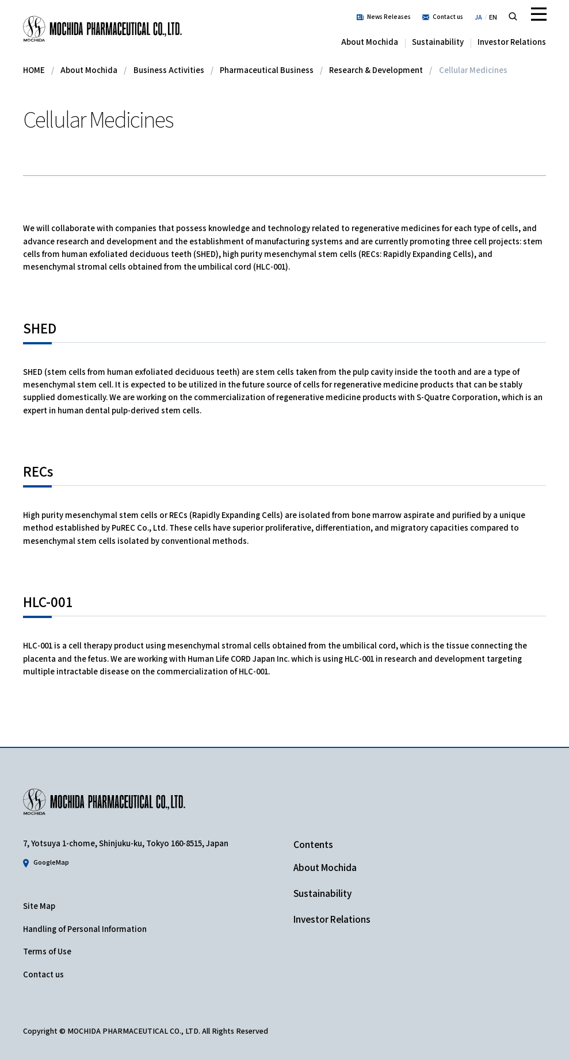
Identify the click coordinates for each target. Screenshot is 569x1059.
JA (478, 17)
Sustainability (438, 41)
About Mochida (369, 41)
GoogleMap (51, 862)
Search (513, 16)
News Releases (389, 16)
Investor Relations (512, 41)
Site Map (39, 906)
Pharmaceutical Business (267, 70)
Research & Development (376, 70)
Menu (538, 14)
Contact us (448, 16)
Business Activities (168, 70)
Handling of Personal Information (85, 929)
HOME (34, 70)
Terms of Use (47, 951)
